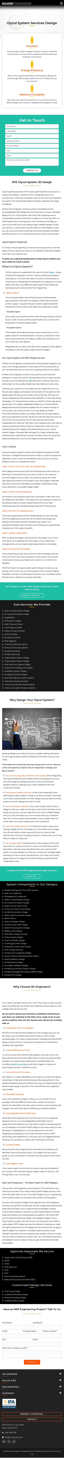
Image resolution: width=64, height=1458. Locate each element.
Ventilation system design (15, 671)
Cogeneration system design (16, 658)
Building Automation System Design (20, 969)
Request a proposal (32, 595)
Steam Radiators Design (14, 959)
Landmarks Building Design (16, 1294)
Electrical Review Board (14, 1276)
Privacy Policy (49, 1451)
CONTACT (32, 1419)
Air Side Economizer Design (16, 912)
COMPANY (8, 1393)
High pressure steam (13, 624)
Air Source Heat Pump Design (17, 909)
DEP (6, 1273)
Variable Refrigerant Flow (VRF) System (21, 890)
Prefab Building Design (14, 1301)
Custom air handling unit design (18, 668)
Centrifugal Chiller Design (15, 944)
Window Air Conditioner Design (17, 953)
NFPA (6, 1261)
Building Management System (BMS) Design (23, 972)
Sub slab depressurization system (19, 678)
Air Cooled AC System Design (16, 614)
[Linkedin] (4, 1441)
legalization (9, 617)
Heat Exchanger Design (14, 922)
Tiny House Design (12, 1291)
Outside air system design (15, 675)
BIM (31, 381)
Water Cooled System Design (17, 611)
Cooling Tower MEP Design (16, 925)
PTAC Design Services (13, 950)
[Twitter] (9, 1441)
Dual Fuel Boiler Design (14, 940)
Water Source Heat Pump (15, 906)
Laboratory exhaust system (16, 681)
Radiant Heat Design (13, 931)
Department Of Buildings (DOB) (18, 1258)
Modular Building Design (15, 1298)
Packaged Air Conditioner (15, 896)
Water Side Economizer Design (17, 915)
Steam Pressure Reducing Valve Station (21, 956)
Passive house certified (14, 631)
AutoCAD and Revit (19, 1064)
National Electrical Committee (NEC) (20, 1280)
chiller (51, 272)
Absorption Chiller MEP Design (17, 947)
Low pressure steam (13, 628)
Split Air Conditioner (13, 893)
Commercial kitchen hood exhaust (19, 685)
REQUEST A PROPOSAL (32, 1414)
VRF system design (12, 621)
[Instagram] (14, 1441)
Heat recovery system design (17, 664)
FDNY (6, 1264)
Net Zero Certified (12, 638)
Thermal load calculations (16, 644)
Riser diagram (10, 641)
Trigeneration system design (16, 661)
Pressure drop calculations (16, 648)
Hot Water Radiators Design (16, 965)
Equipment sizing (12, 651)
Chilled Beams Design (13, 962)
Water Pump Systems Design (17, 928)
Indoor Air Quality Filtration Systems (19, 688)
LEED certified (10, 634)
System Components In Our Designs (32, 884)
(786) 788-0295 (9, 1433)
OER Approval (10, 1267)
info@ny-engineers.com (12, 1437)
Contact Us (32, 876)
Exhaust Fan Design (13, 975)
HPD (6, 1270)
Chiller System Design (13, 937)
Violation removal (12, 654)
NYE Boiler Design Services (15, 934)
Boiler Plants (9, 918)
